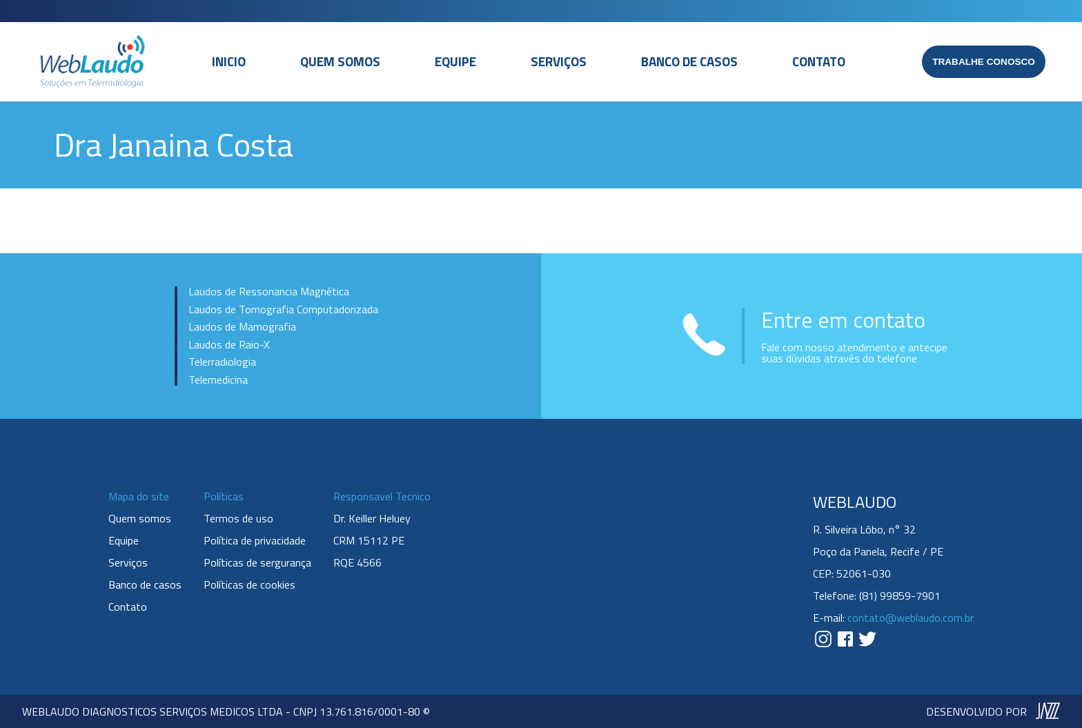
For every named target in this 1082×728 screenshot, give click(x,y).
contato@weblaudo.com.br (910, 617)
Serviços (559, 61)
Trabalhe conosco (983, 62)
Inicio (229, 61)
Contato (818, 61)
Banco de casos (689, 61)
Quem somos (340, 61)
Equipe (455, 61)
